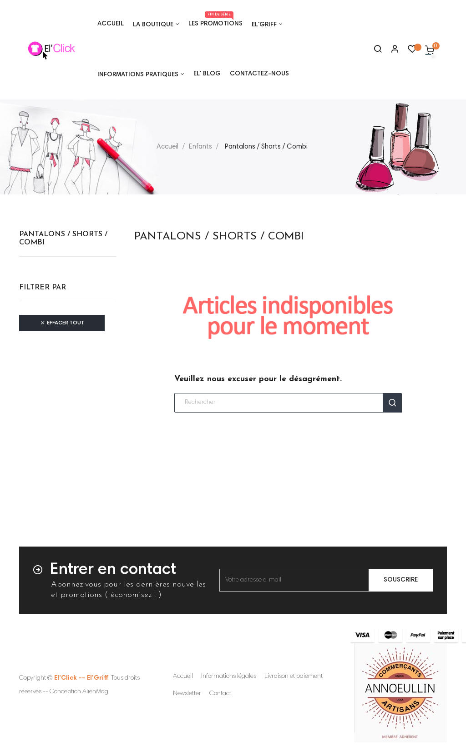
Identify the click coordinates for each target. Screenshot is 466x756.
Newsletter (187, 694)
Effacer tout (62, 323)
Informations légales (228, 676)
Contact (220, 694)
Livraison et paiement (293, 676)
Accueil (183, 676)
